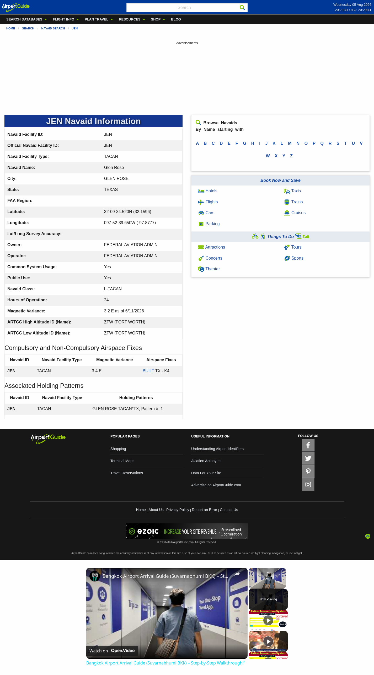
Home (10, 28)
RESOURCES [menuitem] (129, 19)
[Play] (268, 620)
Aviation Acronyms (206, 461)
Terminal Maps (122, 461)
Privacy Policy (177, 510)
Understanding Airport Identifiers (217, 449)
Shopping (118, 449)
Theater (209, 269)
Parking (209, 223)
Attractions (211, 247)
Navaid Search (53, 28)
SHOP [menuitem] (156, 19)
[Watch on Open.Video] (112, 651)
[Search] (242, 7)
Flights (208, 202)
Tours (293, 247)
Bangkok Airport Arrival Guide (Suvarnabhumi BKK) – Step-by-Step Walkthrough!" (166, 576)
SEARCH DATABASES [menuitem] (24, 19)
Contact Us (229, 510)
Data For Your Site (206, 473)
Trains (293, 202)
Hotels (207, 191)
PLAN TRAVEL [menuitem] (96, 19)
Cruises (295, 212)
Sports (294, 258)
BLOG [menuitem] (176, 19)
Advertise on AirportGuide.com (216, 485)
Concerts (210, 258)
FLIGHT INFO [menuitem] (63, 19)
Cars (206, 212)
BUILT (148, 371)
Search (28, 28)
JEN (75, 28)
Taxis (292, 191)
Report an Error (204, 510)
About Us (156, 510)
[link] (94, 576)
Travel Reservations (126, 473)
